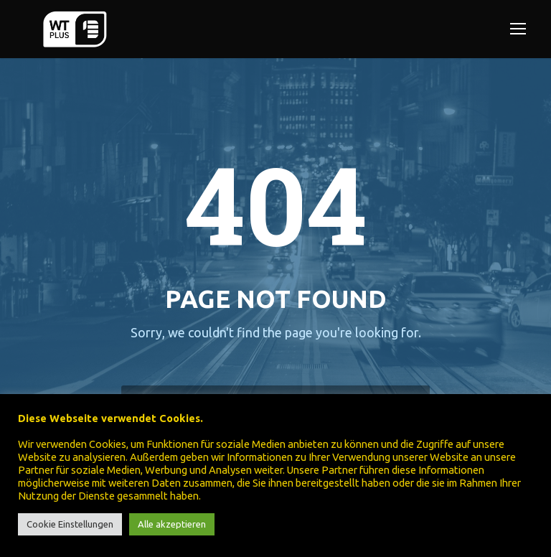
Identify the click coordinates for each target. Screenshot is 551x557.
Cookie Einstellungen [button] (70, 524)
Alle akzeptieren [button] (172, 524)
